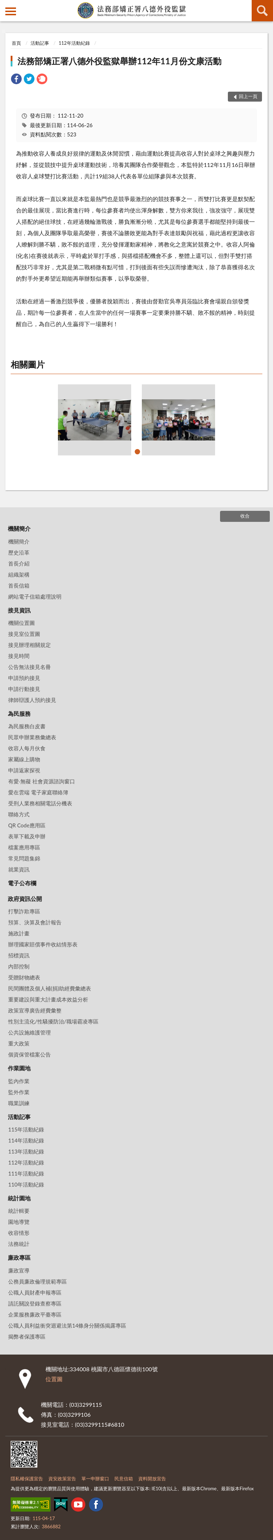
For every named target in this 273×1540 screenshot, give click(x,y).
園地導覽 (19, 1222)
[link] (16, 80)
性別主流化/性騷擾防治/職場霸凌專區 (53, 1021)
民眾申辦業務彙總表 (32, 737)
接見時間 (19, 656)
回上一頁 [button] (248, 96)
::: (5, 5)
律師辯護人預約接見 (32, 700)
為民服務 (19, 713)
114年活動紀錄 (26, 1140)
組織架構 (19, 574)
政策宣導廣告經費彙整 (34, 1010)
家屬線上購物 (24, 759)
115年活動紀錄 (26, 1129)
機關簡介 (19, 528)
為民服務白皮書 (27, 726)
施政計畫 (19, 933)
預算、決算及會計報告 (34, 922)
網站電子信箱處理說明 (34, 596)
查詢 (262, 10)
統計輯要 (19, 1210)
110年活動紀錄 (26, 1184)
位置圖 (54, 1379)
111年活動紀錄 (26, 1173)
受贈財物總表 (24, 977)
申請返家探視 (24, 770)
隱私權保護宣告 (27, 1478)
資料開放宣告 (152, 1478)
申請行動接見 (24, 689)
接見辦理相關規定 (29, 645)
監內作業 (19, 1081)
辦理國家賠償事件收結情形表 (42, 944)
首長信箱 (19, 585)
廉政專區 (19, 1257)
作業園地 (19, 1068)
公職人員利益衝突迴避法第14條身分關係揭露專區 (67, 1325)
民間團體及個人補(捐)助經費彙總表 (49, 988)
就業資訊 (19, 869)
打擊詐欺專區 (24, 911)
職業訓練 (19, 1103)
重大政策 (19, 1043)
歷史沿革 (19, 552)
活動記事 (40, 43)
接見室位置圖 (24, 634)
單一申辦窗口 (95, 1478)
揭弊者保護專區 (27, 1336)
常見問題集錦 (24, 858)
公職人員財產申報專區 (34, 1292)
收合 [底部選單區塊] (245, 516)
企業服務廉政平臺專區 (34, 1314)
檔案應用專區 (24, 847)
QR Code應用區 (27, 825)
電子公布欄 (22, 883)
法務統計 (19, 1244)
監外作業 (19, 1092)
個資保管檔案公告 (29, 1054)
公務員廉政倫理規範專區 (37, 1281)
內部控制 (19, 966)
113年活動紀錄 (26, 1151)
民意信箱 (123, 1478)
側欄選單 (10, 11)
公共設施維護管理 (29, 1032)
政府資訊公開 (25, 898)
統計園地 (19, 1198)
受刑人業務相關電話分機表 (40, 803)
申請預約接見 (24, 678)
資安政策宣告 (62, 1478)
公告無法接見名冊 (29, 667)
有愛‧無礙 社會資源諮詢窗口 (41, 781)
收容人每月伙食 (27, 748)
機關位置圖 (21, 623)
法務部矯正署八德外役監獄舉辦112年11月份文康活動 (119, 61)
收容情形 (19, 1233)
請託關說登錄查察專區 (34, 1303)
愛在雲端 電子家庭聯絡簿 (38, 792)
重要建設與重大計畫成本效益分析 (48, 999)
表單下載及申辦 (27, 836)
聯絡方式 (19, 814)
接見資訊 (19, 610)
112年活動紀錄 (74, 43)
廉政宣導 (19, 1270)
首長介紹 (19, 563)
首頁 (16, 43)
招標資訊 (19, 955)
